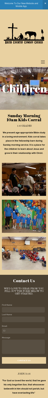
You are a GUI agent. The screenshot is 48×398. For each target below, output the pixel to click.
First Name (7, 305)
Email (4, 326)
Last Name (7, 314)
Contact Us (24, 360)
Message (6, 337)
